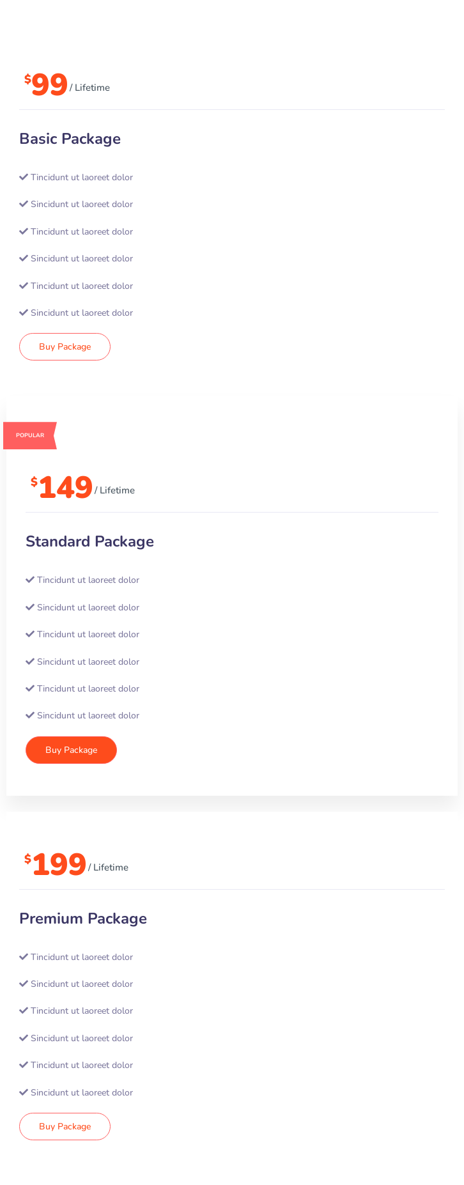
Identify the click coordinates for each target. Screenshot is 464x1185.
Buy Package (65, 347)
